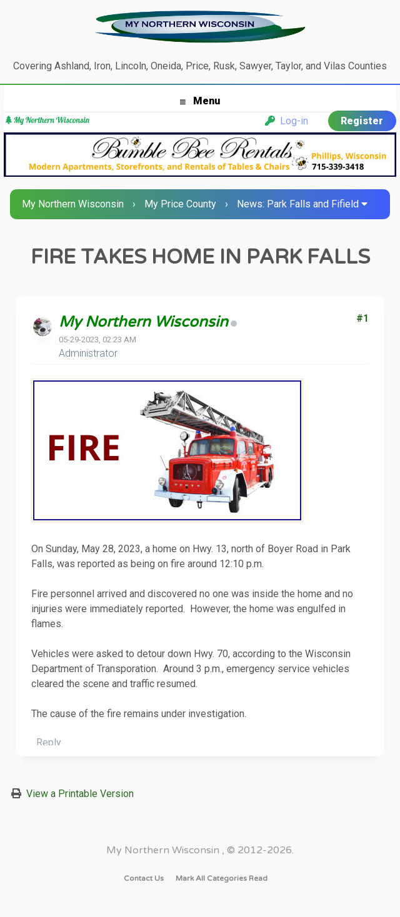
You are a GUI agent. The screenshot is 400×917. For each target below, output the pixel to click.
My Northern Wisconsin (73, 204)
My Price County (180, 204)
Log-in (286, 121)
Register (362, 121)
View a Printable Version (80, 794)
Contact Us (144, 878)
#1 (362, 318)
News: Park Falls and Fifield (298, 204)
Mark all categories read (222, 878)
